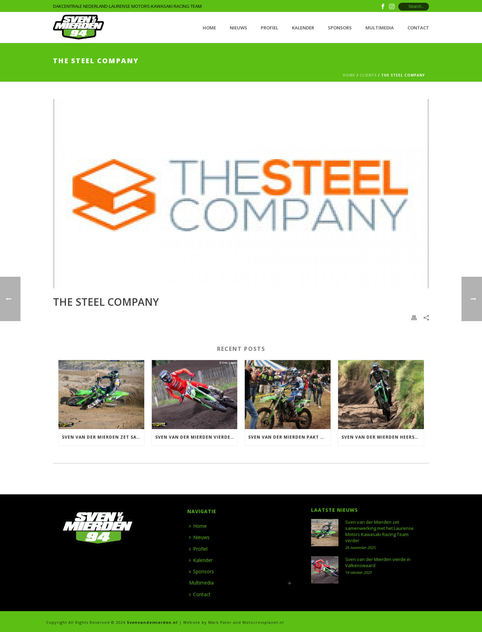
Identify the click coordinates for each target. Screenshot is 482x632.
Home (209, 28)
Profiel (269, 28)
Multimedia (379, 28)
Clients (368, 75)
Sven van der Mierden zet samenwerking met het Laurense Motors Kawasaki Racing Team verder (103, 437)
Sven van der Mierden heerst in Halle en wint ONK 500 (383, 437)
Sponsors (340, 28)
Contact (418, 28)
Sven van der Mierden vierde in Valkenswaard (196, 437)
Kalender (303, 28)
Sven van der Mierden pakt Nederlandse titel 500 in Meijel (289, 437)
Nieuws (238, 28)
